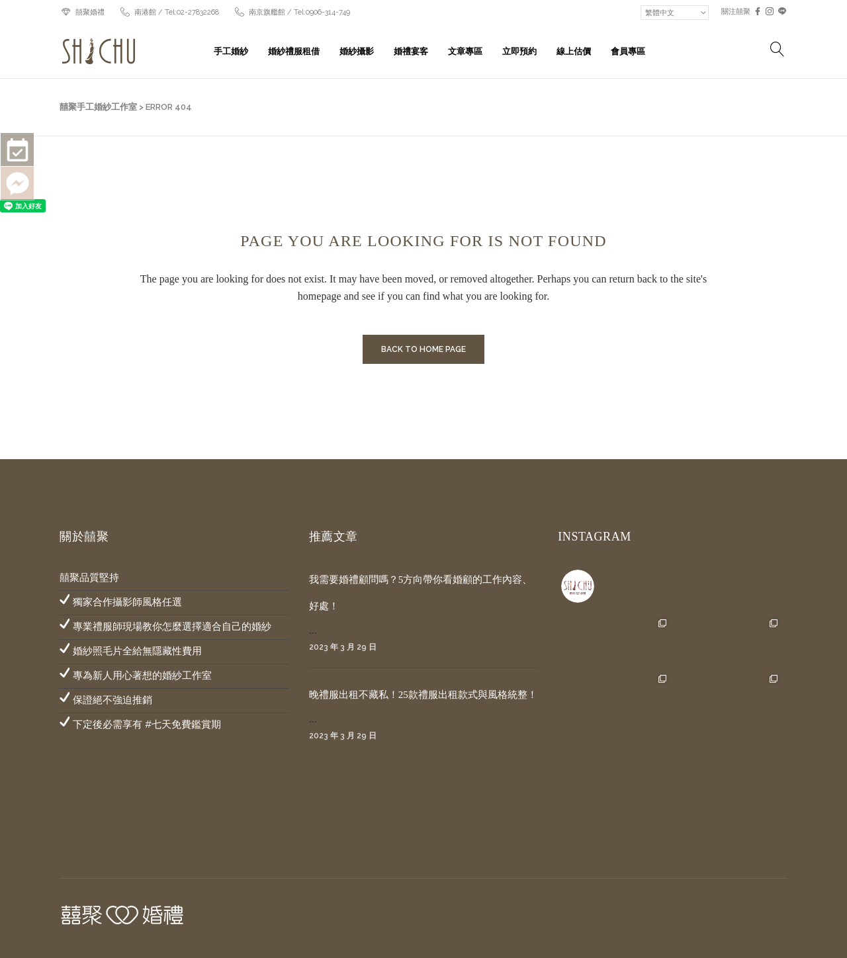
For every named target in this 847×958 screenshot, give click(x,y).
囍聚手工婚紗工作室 (98, 107)
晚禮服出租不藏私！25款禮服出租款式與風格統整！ (423, 694)
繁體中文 (659, 13)
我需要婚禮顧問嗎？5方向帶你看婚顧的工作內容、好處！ (421, 592)
